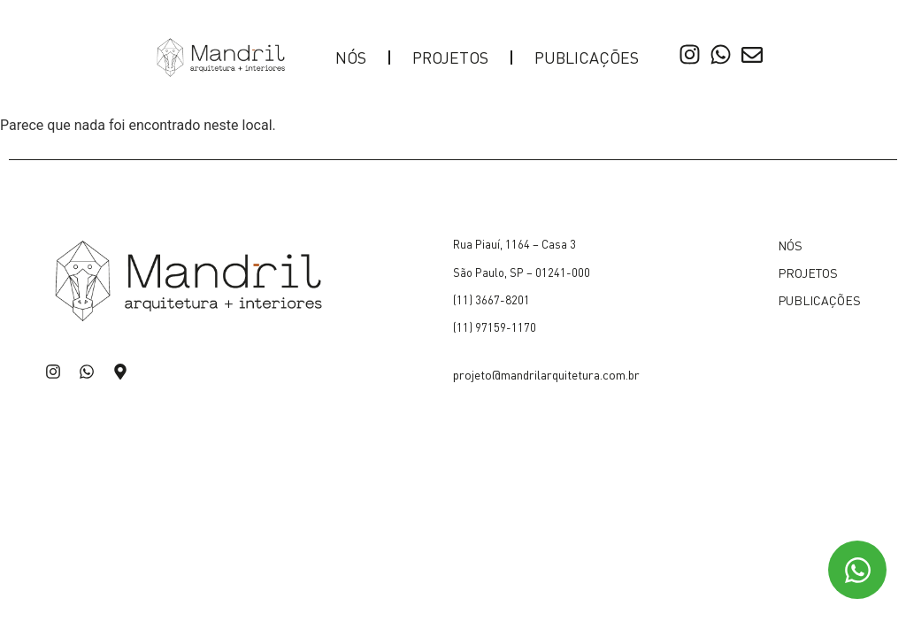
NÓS (350, 57)
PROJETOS (450, 57)
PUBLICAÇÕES (586, 57)
